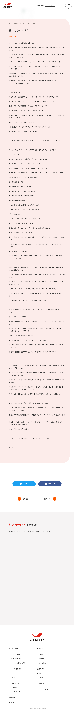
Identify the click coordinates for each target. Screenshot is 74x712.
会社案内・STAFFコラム (19, 23)
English (50, 5)
